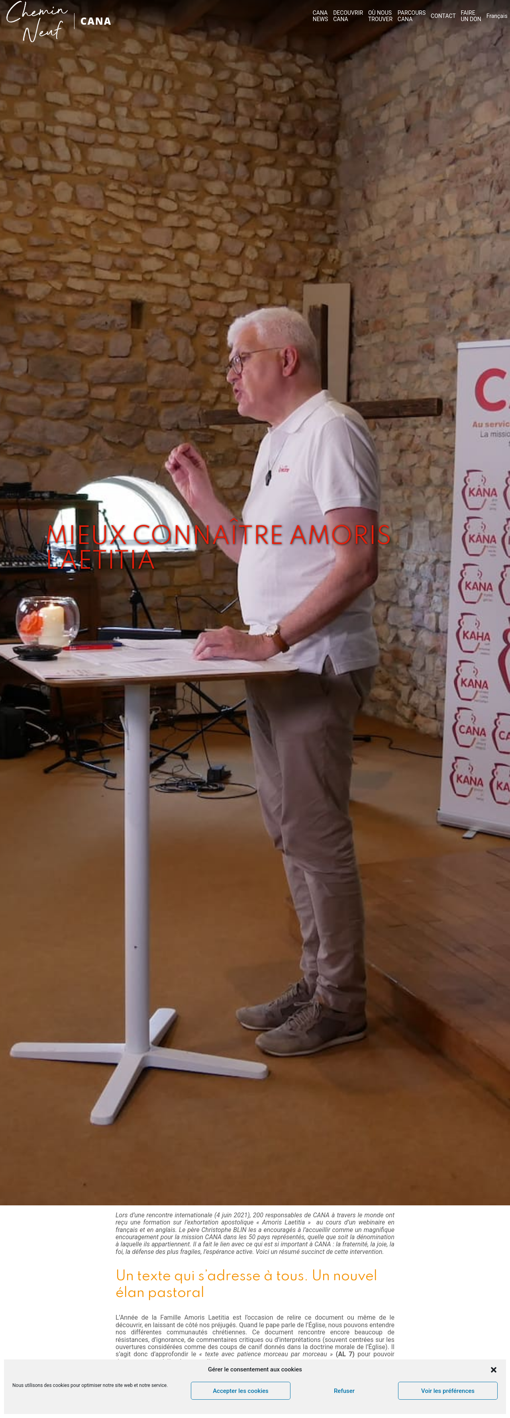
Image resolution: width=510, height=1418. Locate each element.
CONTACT (443, 16)
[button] (494, 1370)
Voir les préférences (448, 1391)
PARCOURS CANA (412, 16)
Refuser (344, 1391)
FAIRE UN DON (471, 16)
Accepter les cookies (241, 1391)
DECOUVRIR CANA (348, 16)
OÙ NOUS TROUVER (380, 16)
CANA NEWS (320, 16)
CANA (96, 20)
